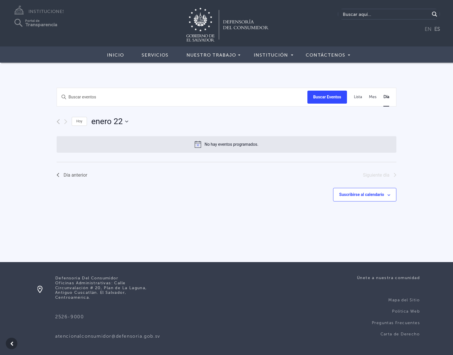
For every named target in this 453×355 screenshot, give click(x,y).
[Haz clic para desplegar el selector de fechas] (109, 121)
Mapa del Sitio (404, 300)
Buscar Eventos (327, 97)
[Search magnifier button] (434, 14)
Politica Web (406, 311)
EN (428, 29)
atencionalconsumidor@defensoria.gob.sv (107, 336)
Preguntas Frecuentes (396, 322)
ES (437, 29)
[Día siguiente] (65, 121)
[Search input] (385, 14)
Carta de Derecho (400, 334)
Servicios (155, 55)
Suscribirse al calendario (361, 194)
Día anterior (72, 175)
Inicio (115, 55)
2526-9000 (69, 317)
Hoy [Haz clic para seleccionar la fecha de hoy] (79, 121)
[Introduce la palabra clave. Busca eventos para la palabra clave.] (182, 97)
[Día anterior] (58, 121)
